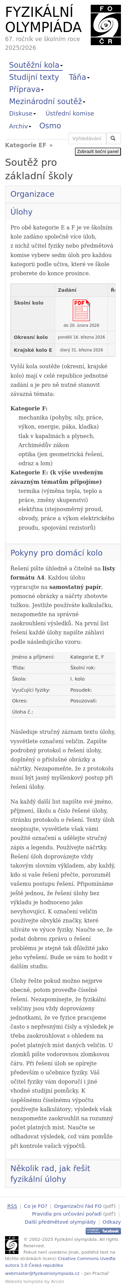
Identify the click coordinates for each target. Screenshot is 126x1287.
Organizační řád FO (77, 1206)
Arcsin (57, 1280)
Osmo (50, 125)
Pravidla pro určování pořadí (66, 1213)
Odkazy (111, 1221)
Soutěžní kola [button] (36, 65)
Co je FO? (35, 1206)
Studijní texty (34, 77)
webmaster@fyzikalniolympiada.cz (42, 1272)
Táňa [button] (79, 77)
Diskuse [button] (22, 113)
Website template (24, 1280)
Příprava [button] (26, 89)
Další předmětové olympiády (60, 1221)
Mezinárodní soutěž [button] (47, 101)
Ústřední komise (70, 113)
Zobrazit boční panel (98, 151)
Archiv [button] (20, 126)
